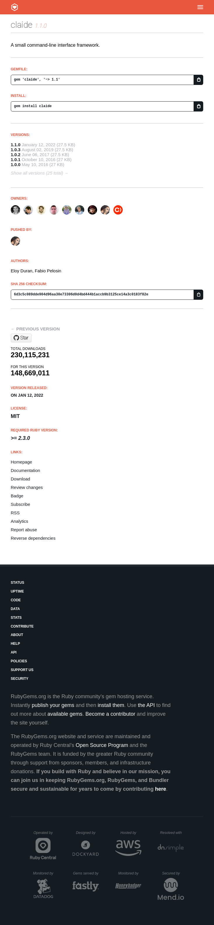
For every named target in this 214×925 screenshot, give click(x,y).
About (17, 635)
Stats (16, 618)
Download (20, 478)
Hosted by (130, 833)
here (160, 789)
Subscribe (20, 504)
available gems (65, 714)
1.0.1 (15, 159)
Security (20, 679)
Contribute (22, 626)
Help (15, 644)
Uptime (17, 591)
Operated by (45, 835)
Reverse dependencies (33, 538)
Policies (19, 661)
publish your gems (53, 705)
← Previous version (35, 328)
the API (146, 705)
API (14, 652)
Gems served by (86, 873)
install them (111, 705)
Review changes (27, 487)
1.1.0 (15, 144)
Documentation (25, 470)
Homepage (21, 461)
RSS (15, 512)
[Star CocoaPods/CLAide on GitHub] (21, 338)
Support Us (22, 670)
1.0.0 (15, 164)
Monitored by (44, 873)
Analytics (19, 521)
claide (21, 25)
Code (16, 600)
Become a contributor (110, 714)
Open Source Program (102, 745)
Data (15, 609)
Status (17, 583)
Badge (17, 495)
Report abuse (24, 529)
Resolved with (172, 833)
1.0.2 (15, 154)
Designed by (87, 833)
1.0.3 (15, 149)
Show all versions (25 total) (37, 172)
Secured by (173, 873)
